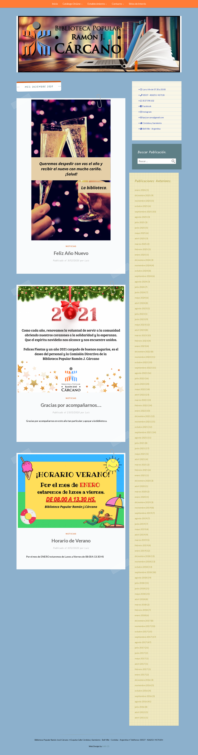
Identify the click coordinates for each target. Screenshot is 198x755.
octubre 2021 (141, 427)
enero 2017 (140, 674)
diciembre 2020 (142, 480)
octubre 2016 (141, 690)
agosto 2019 (141, 518)
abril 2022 (140, 394)
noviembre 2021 (143, 421)
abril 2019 (140, 534)
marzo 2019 (140, 540)
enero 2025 (140, 254)
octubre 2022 (141, 362)
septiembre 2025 (143, 211)
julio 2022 (139, 378)
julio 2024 (139, 287)
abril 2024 (140, 303)
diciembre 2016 (142, 680)
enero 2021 (140, 475)
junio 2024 (140, 292)
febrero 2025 (141, 249)
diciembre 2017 (142, 620)
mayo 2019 (140, 529)
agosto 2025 (141, 217)
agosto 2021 (141, 437)
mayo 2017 (140, 658)
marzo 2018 (140, 604)
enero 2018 (140, 615)
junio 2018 (140, 588)
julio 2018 (139, 583)
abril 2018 (140, 599)
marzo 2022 (140, 400)
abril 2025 (140, 238)
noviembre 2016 (143, 685)
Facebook (146, 106)
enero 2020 (140, 497)
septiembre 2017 (143, 637)
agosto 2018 (141, 577)
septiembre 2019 (143, 513)
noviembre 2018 (143, 561)
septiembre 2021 (143, 432)
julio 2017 (139, 647)
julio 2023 (139, 314)
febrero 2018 (141, 610)
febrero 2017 (141, 669)
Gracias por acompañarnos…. (71, 405)
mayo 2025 (140, 233)
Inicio (55, 3)
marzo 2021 (140, 464)
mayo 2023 (140, 324)
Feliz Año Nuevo (71, 253)
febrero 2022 (141, 405)
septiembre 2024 (143, 276)
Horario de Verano (71, 540)
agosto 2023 (141, 308)
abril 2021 (140, 459)
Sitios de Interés (137, 3)
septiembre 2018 (143, 572)
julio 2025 (139, 222)
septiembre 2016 (143, 696)
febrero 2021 (141, 470)
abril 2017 (140, 663)
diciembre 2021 (142, 416)
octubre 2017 (141, 631)
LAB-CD (105, 746)
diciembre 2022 (142, 351)
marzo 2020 (140, 491)
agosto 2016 (141, 701)
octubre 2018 (141, 567)
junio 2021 (140, 448)
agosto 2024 (141, 281)
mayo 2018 (140, 593)
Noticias (71, 246)
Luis (87, 261)
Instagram (147, 112)
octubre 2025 (141, 206)
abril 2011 (140, 717)
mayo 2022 (140, 389)
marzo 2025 (140, 244)
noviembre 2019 (143, 507)
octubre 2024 (141, 270)
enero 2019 (140, 550)
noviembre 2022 (143, 357)
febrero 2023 (141, 340)
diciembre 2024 (142, 260)
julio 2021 (139, 443)
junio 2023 (140, 319)
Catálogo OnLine (72, 3)
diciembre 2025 (142, 195)
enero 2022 (140, 410)
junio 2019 (140, 523)
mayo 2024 (140, 297)
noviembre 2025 (143, 200)
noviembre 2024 (143, 265)
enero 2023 (140, 346)
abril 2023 (140, 330)
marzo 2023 (140, 335)
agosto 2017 (141, 642)
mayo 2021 (140, 454)
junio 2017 (140, 653)
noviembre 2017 (143, 626)
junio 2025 (140, 227)
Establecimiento (96, 3)
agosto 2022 (141, 373)
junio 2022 (140, 384)
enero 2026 (140, 190)
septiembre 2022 (143, 367)
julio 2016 (139, 707)
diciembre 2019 (142, 502)
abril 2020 (140, 486)
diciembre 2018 (142, 556)
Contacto (117, 3)
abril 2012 (140, 712)
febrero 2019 (141, 545)
